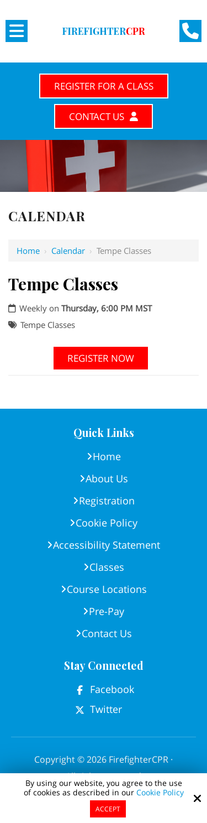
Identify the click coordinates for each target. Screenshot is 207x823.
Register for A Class (103, 86)
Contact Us (103, 116)
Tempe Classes (47, 324)
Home (28, 250)
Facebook (112, 689)
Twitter (106, 709)
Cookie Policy (160, 793)
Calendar (68, 250)
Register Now (100, 358)
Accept (107, 809)
